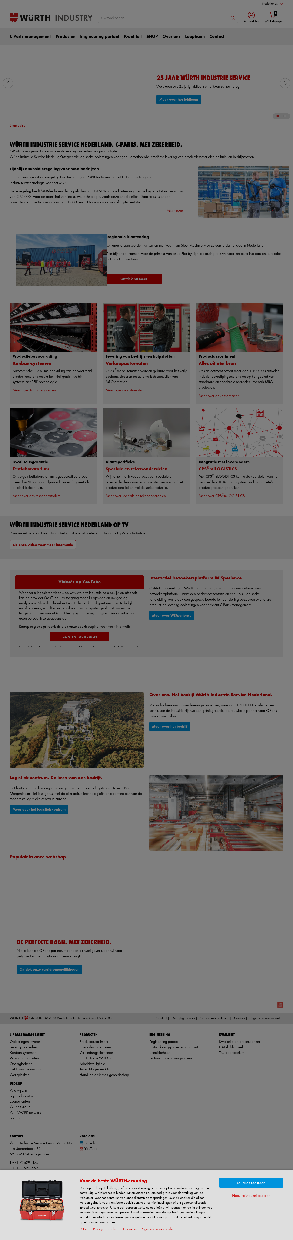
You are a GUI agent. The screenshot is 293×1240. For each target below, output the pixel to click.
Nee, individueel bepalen (251, 1196)
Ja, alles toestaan (251, 1183)
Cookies (113, 1229)
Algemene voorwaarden (158, 1229)
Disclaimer (130, 1229)
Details (84, 1229)
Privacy (98, 1229)
